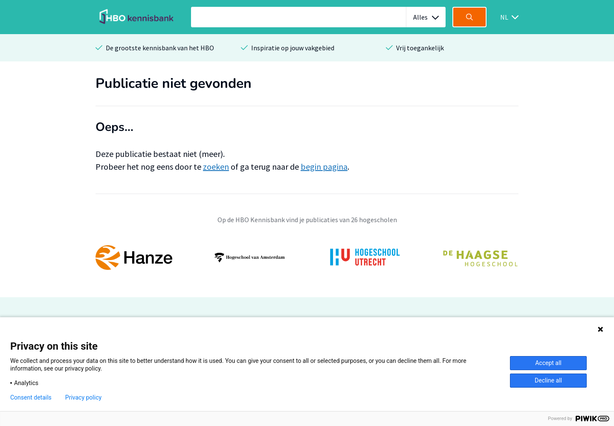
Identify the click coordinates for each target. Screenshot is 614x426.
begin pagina (324, 166)
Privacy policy (83, 397)
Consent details (31, 397)
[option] (307, 257)
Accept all (548, 362)
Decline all (548, 380)
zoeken (216, 166)
